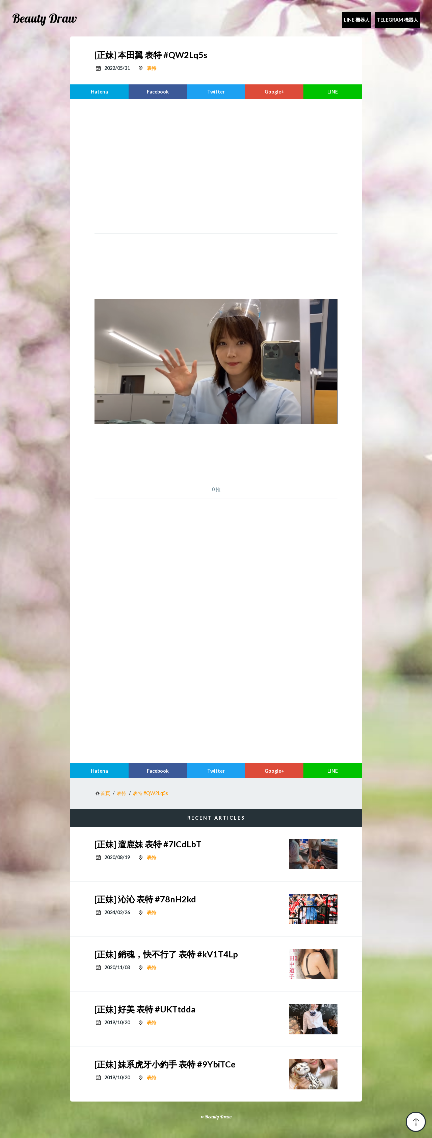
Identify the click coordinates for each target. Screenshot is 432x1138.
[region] (216, 165)
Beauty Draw (44, 18)
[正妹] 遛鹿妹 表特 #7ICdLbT (147, 844)
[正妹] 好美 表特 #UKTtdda (144, 1009)
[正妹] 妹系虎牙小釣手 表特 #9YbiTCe (165, 1064)
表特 (151, 68)
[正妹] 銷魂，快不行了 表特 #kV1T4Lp (166, 954)
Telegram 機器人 (397, 20)
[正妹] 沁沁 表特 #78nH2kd (145, 899)
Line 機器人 (357, 20)
